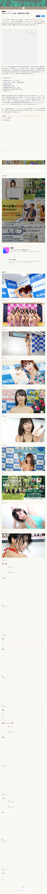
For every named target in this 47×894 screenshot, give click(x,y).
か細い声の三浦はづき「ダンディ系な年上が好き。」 (14, 559)
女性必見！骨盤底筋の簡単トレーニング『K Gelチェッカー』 (19, 730)
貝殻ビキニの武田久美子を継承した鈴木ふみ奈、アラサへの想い (17, 414)
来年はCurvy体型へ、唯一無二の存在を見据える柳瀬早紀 (15, 472)
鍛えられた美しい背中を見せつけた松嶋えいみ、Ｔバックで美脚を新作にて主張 (20, 299)
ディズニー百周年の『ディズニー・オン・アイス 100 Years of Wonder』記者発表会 (22, 764)
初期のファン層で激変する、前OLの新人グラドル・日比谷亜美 (16, 530)
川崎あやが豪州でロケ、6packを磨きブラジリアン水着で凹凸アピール (18, 356)
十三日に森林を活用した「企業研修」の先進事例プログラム (16, 501)
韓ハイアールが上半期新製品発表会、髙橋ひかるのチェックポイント (18, 605)
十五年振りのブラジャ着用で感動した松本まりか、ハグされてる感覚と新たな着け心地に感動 (25, 725)
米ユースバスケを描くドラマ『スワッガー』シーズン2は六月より (20, 805)
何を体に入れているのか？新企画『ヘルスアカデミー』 (15, 870)
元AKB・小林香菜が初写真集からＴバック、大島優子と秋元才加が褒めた (19, 385)
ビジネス (3, 11)
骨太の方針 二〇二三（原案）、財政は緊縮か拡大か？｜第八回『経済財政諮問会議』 (17, 715)
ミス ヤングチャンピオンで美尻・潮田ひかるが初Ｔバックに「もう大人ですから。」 (22, 443)
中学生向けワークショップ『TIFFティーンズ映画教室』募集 (16, 793)
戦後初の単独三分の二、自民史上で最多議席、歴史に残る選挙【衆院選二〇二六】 (17, 641)
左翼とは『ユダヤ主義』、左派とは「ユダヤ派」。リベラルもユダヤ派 (15, 644)
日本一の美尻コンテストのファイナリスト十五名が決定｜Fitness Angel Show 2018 (22, 328)
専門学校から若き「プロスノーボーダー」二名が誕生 (17, 800)
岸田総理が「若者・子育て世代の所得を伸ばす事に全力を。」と (19, 571)
